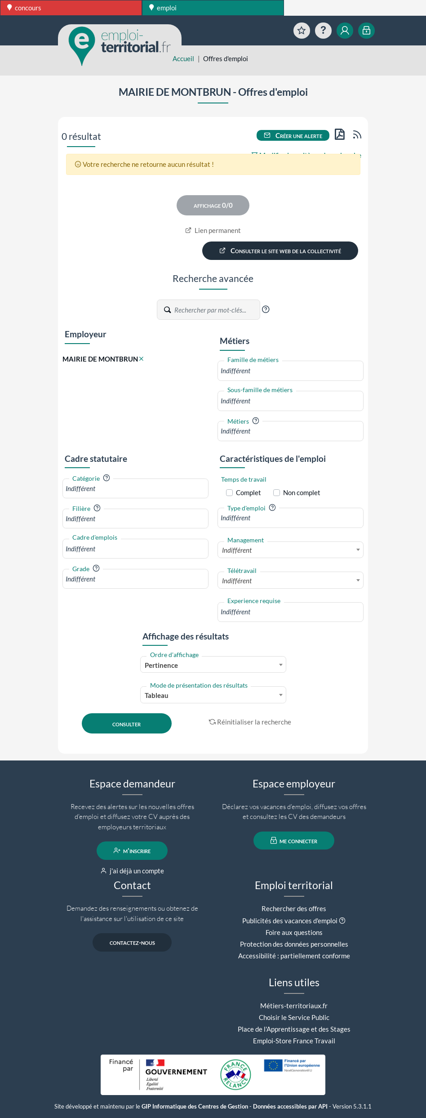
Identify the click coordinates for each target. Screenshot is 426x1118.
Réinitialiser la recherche (250, 722)
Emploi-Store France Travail (294, 1041)
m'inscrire (132, 850)
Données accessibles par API (290, 1106)
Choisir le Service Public (294, 1017)
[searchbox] (290, 371)
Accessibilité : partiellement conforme (294, 956)
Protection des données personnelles (294, 944)
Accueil (183, 58)
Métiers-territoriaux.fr (294, 1006)
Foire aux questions (294, 932)
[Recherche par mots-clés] (216, 310)
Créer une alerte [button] (293, 135)
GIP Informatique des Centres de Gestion (195, 1106)
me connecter (294, 840)
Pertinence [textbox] (161, 665)
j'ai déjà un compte (132, 871)
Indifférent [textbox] (237, 550)
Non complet (301, 492)
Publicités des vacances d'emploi (289, 921)
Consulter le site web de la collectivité (280, 250)
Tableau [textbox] (157, 695)
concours (24, 8)
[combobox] (290, 371)
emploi (163, 8)
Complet (248, 492)
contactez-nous (132, 942)
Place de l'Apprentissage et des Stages (294, 1029)
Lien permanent (213, 230)
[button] (266, 309)
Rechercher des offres (294, 908)
